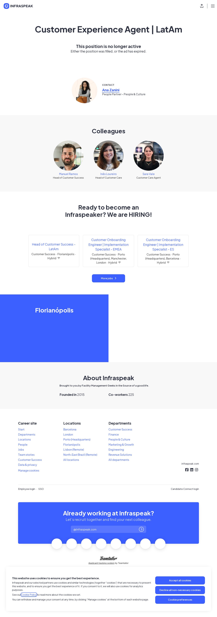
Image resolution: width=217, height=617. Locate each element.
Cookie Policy (28, 594)
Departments (26, 434)
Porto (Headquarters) (76, 439)
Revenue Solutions (120, 454)
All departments (118, 459)
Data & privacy (27, 464)
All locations (71, 459)
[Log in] (141, 529)
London (68, 434)
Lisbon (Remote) (73, 449)
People (22, 444)
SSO (41, 488)
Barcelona (69, 429)
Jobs (21, 449)
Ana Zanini (111, 90)
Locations (24, 439)
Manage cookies (28, 470)
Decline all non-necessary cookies (180, 590)
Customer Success (30, 459)
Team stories (26, 454)
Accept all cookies (180, 580)
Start (21, 429)
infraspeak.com (190, 463)
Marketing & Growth (121, 444)
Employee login (26, 488)
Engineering (116, 449)
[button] (202, 6)
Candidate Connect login (185, 488)
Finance (113, 434)
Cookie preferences (180, 599)
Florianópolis (71, 444)
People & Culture (119, 439)
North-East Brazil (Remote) (80, 454)
